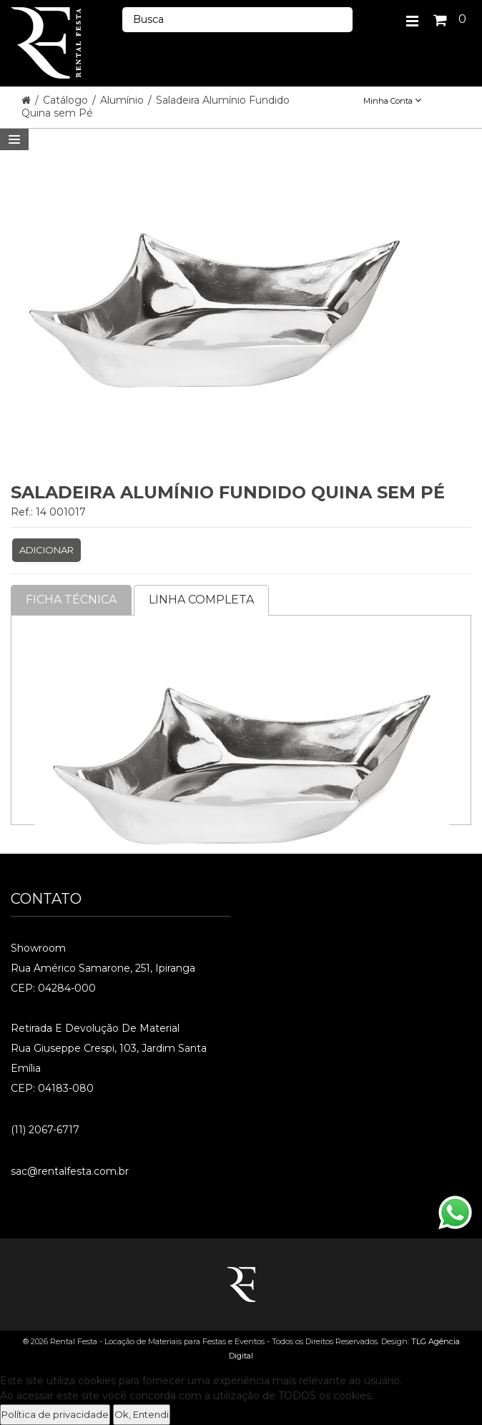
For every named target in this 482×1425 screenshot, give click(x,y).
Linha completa (201, 599)
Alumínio (123, 100)
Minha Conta (392, 101)
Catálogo (67, 100)
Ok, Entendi (141, 1414)
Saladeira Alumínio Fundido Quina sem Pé (155, 106)
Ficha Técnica (71, 599)
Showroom (38, 948)
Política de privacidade (55, 1414)
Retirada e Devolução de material (95, 1028)
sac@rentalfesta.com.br (70, 1171)
